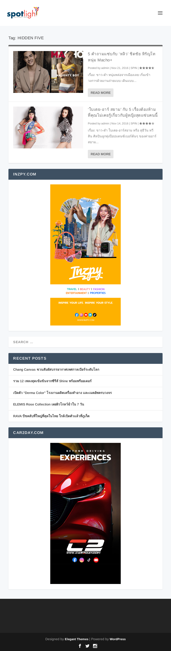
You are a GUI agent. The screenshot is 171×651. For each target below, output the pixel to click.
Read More (101, 93)
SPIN (134, 68)
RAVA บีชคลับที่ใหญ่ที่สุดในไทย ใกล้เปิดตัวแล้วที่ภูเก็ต (51, 416)
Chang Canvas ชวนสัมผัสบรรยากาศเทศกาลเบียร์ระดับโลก (56, 369)
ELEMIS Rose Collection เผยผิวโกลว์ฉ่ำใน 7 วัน (48, 404)
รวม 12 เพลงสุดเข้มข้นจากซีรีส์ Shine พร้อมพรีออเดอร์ (52, 381)
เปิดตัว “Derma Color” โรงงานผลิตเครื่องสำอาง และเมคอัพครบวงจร (62, 393)
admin (105, 68)
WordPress (118, 639)
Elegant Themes (76, 639)
